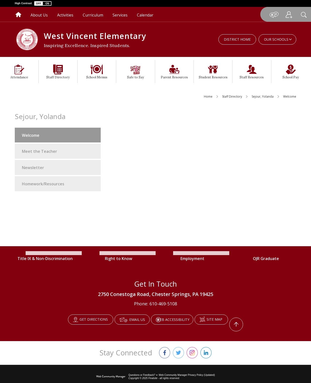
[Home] (18, 14)
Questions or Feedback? (141, 368)
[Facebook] (164, 346)
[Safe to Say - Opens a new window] (135, 71)
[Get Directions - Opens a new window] (81, 319)
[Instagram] (192, 346)
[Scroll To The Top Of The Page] (246, 319)
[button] (42, 3)
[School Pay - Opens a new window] (290, 71)
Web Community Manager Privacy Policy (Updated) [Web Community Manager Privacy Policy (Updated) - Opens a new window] (187, 368)
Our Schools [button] (276, 39)
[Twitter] (178, 346)
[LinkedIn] (206, 346)
